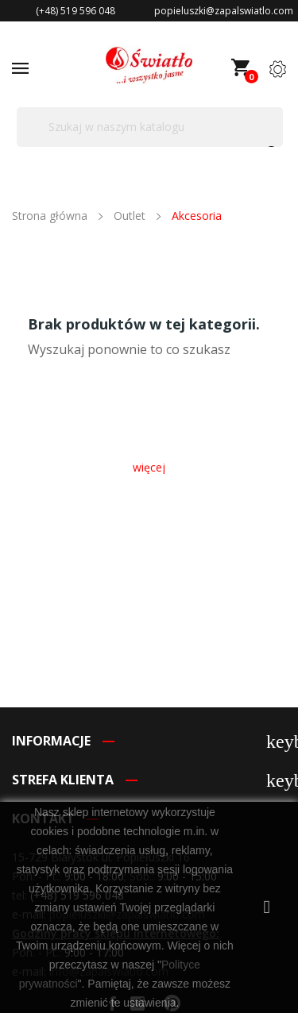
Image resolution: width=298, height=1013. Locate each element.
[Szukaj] (150, 127)
